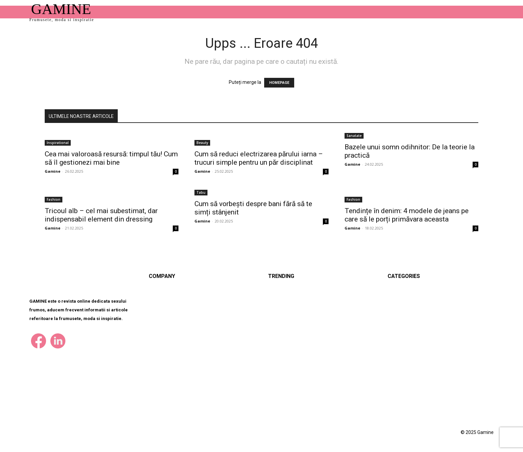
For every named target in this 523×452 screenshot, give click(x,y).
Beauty (202, 142)
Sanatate (354, 135)
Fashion (53, 199)
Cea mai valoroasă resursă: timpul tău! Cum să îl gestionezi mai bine (111, 158)
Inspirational (58, 142)
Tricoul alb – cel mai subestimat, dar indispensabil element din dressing (101, 215)
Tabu (200, 192)
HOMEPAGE (279, 83)
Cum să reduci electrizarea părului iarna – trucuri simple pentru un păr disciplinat (258, 158)
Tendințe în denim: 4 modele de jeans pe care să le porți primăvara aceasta (407, 215)
